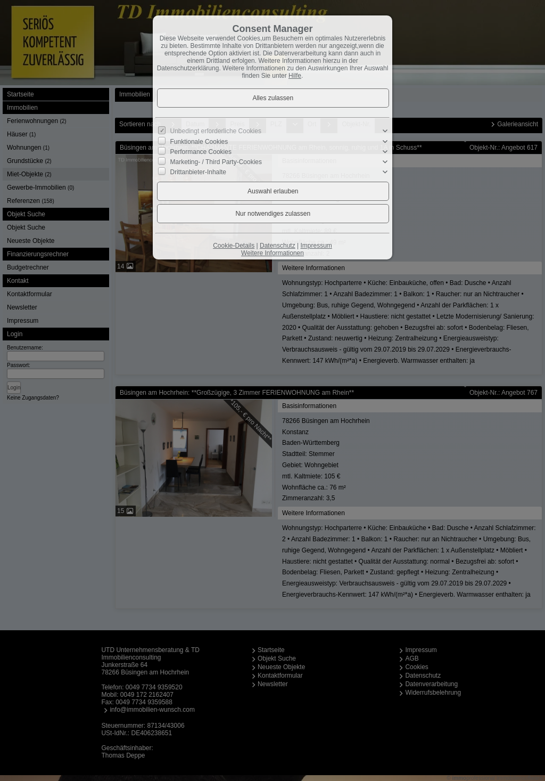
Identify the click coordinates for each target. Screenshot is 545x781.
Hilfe (294, 75)
